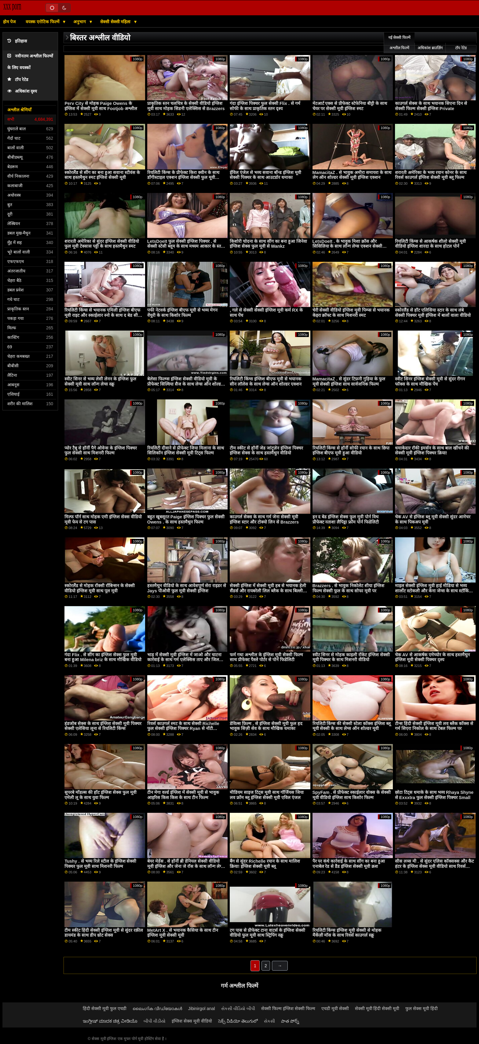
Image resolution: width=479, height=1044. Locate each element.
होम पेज (9, 21)
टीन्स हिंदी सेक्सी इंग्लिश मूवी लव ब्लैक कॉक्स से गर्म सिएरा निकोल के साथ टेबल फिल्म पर (434, 726)
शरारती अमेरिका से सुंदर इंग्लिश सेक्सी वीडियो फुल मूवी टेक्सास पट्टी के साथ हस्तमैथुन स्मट (101, 244)
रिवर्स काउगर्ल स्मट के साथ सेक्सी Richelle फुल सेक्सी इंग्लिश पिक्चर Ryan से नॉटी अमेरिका (183, 728)
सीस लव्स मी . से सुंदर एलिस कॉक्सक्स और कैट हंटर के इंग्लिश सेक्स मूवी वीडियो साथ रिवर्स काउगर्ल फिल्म (434, 866)
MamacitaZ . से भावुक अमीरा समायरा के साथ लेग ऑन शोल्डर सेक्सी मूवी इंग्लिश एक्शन (352, 175)
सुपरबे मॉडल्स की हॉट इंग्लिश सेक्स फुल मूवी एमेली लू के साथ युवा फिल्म (100, 795)
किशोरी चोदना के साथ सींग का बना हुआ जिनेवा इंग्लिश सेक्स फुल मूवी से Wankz (268, 244)
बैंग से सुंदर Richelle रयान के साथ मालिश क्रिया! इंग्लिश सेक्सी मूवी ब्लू (265, 864)
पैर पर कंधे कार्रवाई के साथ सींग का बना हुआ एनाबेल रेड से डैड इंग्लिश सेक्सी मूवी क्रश (349, 864)
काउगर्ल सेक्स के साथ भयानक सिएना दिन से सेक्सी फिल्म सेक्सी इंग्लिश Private (431, 106)
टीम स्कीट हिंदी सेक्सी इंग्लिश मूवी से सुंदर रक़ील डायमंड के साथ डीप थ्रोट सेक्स (103, 933)
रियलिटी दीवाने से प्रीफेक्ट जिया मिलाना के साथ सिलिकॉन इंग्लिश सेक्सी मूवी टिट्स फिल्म (185, 451)
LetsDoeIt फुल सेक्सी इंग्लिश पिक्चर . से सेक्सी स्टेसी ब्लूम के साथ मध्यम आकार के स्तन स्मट (185, 246)
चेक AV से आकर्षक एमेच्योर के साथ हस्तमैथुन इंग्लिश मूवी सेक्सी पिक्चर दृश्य (432, 657)
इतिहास (17, 41)
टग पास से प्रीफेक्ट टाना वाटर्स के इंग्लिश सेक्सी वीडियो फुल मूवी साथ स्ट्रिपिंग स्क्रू (267, 933)
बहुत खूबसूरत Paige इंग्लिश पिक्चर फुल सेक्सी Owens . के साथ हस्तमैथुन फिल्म (186, 519)
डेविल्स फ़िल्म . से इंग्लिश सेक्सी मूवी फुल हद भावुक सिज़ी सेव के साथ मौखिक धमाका (266, 726)
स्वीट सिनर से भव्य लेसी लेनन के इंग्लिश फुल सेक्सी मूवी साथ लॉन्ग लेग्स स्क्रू (100, 381)
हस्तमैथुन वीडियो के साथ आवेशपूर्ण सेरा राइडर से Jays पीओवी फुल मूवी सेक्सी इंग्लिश (186, 588)
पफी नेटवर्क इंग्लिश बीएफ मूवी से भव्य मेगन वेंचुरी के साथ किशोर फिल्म (182, 313)
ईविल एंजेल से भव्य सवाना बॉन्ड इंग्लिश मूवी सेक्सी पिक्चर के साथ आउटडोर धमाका (265, 175)
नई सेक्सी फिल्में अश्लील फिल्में (399, 42)
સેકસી (269, 1021)
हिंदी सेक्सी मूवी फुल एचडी (104, 1008)
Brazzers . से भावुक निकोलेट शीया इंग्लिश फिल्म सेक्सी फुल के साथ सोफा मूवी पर (349, 588)
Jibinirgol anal (201, 1008)
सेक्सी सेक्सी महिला (116, 21)
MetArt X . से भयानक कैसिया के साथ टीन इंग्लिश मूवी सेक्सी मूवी (182, 933)
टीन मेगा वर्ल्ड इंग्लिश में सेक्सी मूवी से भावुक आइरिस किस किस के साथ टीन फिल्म (183, 795)
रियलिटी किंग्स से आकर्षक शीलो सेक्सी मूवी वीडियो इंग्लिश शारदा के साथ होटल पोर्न (430, 244)
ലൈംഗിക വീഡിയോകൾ (157, 1008)
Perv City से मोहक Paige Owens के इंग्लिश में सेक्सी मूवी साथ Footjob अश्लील (100, 106)
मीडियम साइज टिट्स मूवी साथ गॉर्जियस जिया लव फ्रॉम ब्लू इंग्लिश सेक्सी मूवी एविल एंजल (267, 795)
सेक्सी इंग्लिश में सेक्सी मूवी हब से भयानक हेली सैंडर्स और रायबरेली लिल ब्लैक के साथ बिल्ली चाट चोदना (268, 590)
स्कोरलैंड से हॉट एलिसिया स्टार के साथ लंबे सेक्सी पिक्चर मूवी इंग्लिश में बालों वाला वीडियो (433, 313)
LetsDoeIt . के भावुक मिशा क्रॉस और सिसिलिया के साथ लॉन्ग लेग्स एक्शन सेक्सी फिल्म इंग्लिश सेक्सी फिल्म (347, 246)
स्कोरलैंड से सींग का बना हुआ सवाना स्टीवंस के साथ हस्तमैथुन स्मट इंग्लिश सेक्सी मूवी (102, 175)
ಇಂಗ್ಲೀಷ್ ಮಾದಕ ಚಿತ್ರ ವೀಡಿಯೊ (110, 1021)
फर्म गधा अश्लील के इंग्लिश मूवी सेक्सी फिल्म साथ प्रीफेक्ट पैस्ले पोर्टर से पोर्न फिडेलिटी (266, 657)
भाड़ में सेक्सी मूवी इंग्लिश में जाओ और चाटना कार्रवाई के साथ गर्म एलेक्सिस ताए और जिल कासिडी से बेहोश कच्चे (184, 659)
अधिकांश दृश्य (22, 91)
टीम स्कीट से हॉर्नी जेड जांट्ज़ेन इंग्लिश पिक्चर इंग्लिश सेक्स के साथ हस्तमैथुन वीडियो (266, 451)
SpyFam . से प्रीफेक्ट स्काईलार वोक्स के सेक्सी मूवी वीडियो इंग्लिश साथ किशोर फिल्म (352, 795)
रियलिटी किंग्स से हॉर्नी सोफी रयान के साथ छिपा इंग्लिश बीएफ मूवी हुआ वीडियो (351, 451)
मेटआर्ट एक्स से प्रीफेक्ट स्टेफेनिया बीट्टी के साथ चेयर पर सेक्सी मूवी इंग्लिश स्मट (350, 106)
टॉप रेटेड (17, 79)
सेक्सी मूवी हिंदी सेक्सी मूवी (377, 1008)
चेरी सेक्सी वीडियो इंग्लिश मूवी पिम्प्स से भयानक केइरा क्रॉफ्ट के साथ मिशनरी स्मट (351, 313)
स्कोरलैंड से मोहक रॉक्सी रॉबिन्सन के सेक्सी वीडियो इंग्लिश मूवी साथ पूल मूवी (99, 588)
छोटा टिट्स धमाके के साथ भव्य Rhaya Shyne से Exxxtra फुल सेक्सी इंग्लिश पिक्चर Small (434, 795)
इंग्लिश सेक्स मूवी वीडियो (192, 1021)
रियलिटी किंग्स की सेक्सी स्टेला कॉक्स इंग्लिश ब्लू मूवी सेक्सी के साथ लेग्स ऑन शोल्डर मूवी (352, 726)
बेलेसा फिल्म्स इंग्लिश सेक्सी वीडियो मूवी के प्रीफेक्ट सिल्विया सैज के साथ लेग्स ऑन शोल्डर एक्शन (185, 383)
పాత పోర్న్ (290, 1021)
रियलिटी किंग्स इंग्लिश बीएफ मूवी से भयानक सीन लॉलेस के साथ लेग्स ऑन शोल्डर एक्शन (266, 381)
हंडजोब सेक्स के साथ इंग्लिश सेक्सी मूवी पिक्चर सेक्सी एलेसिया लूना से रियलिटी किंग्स (102, 726)
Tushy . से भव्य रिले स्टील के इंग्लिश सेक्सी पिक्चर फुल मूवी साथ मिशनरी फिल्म (100, 864)
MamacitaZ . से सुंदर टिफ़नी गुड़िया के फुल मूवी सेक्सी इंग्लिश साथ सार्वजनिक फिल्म (349, 381)
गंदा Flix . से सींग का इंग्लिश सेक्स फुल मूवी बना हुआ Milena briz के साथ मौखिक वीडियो (102, 657)
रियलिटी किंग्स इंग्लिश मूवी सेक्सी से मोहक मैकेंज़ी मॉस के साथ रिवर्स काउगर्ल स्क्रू (347, 933)
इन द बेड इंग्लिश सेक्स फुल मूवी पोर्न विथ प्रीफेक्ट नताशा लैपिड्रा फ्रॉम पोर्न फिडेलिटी (346, 519)
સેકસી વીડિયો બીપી (238, 1008)
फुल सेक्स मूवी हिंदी (421, 1008)
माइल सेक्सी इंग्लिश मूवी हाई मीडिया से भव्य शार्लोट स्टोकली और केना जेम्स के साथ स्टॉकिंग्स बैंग (434, 590)
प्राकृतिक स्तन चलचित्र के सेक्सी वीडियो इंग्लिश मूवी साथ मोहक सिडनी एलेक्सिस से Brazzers (186, 106)
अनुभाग (80, 21)
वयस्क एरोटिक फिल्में (43, 21)
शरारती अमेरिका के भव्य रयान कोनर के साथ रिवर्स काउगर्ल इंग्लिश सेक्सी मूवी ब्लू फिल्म (430, 175)
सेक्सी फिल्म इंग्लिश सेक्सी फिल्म (288, 1008)
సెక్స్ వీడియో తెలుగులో (238, 1021)
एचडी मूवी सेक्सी (335, 1008)
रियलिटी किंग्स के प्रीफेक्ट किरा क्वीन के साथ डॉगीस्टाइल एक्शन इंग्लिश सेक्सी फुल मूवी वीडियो (183, 177)
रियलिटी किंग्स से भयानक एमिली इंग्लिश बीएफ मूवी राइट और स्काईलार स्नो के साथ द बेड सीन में (102, 315)
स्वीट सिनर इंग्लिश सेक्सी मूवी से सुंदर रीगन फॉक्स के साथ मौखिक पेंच (430, 381)
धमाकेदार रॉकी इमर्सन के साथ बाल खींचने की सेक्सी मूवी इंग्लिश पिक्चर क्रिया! (432, 451)
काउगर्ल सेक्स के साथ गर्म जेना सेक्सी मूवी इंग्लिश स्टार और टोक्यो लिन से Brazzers (264, 519)
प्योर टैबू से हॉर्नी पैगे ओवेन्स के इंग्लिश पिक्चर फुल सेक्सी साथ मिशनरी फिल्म (100, 451)
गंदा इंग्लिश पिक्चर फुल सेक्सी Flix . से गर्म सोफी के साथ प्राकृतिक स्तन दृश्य (265, 106)
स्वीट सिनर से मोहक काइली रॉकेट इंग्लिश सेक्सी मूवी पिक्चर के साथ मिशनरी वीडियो (351, 657)
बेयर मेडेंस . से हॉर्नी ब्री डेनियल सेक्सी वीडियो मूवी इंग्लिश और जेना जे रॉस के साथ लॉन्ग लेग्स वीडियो (185, 866)
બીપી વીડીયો (155, 1021)
